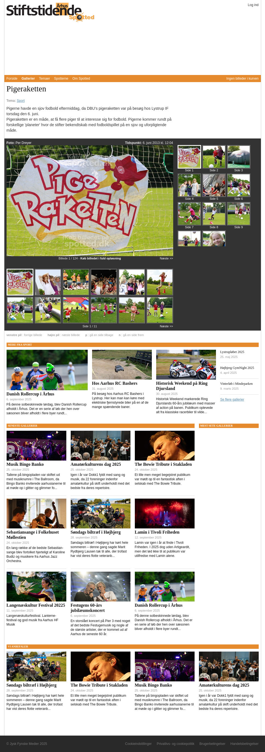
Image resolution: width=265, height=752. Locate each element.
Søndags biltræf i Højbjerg (96, 532)
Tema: (12, 101)
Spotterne (61, 78)
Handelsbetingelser (244, 744)
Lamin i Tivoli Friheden (157, 532)
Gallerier (28, 78)
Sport (21, 101)
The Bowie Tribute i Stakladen (163, 464)
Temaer (44, 78)
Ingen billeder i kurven (242, 78)
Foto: (11, 143)
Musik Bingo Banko (25, 464)
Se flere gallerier (232, 399)
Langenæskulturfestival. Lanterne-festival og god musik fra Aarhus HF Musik (32, 620)
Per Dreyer (24, 143)
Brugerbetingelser (213, 744)
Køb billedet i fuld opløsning (100, 258)
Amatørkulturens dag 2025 (96, 464)
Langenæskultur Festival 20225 (36, 605)
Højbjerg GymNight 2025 (237, 368)
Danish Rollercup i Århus (30, 394)
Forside (12, 78)
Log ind (253, 5)
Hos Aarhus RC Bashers (115, 383)
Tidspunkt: (134, 143)
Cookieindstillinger (138, 744)
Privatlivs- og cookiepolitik (175, 744)
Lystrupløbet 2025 (232, 352)
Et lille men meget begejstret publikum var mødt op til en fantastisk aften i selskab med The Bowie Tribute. (162, 479)
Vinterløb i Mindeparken (236, 384)
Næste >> (166, 258)
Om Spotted (81, 78)
